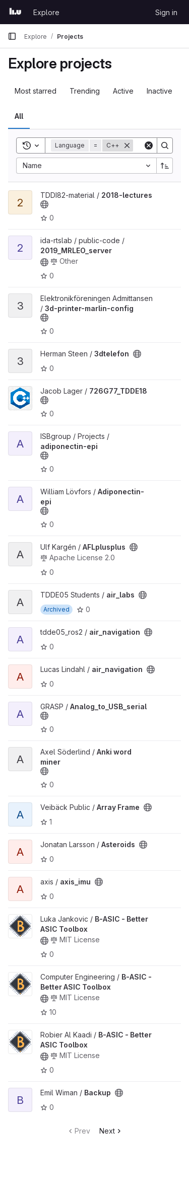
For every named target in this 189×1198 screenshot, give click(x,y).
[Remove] (127, 145)
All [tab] (19, 116)
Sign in (166, 12)
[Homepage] (15, 12)
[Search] (165, 145)
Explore (46, 12)
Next (111, 1131)
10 (48, 1012)
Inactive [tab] (159, 91)
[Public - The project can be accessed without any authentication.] (44, 204)
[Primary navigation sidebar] (12, 36)
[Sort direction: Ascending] (165, 166)
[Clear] (149, 145)
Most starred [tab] (35, 91)
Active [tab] (123, 91)
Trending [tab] (85, 91)
